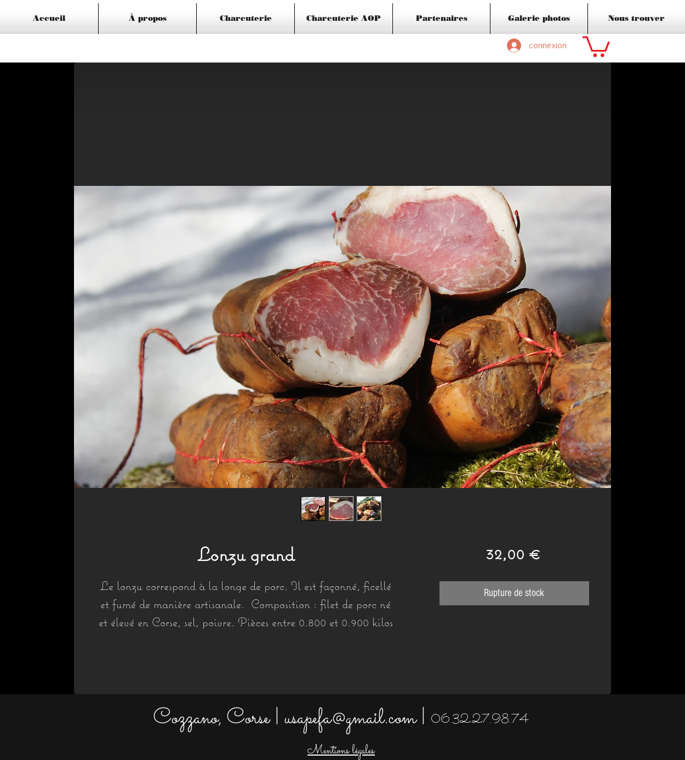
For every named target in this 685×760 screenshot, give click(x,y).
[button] (596, 45)
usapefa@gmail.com (350, 718)
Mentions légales (341, 751)
